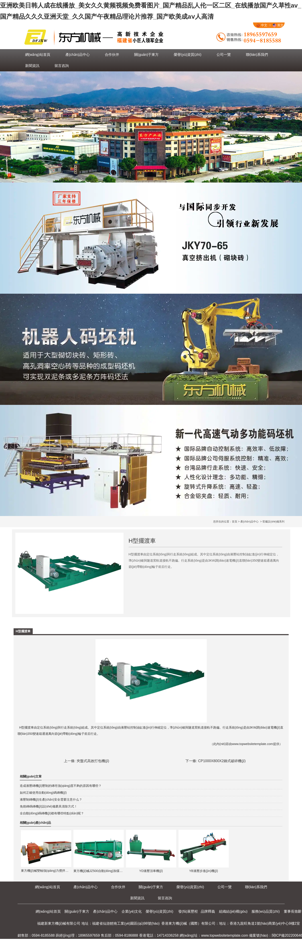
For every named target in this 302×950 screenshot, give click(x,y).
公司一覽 (224, 54)
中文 (261, 25)
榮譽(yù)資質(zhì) (187, 54)
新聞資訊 (32, 66)
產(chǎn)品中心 (77, 54)
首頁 (234, 521)
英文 (278, 25)
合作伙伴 (112, 54)
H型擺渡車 (26, 727)
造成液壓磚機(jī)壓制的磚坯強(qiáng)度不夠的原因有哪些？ (61, 785)
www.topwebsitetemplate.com (252, 744)
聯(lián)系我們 (257, 54)
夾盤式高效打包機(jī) (93, 761)
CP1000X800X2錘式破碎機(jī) (221, 761)
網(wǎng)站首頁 (37, 54)
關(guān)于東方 (146, 54)
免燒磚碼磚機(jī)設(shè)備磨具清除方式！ (48, 806)
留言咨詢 (62, 66)
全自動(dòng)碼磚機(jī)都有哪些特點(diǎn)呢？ (52, 813)
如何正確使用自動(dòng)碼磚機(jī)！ (43, 792)
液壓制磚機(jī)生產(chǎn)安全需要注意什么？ (51, 799)
